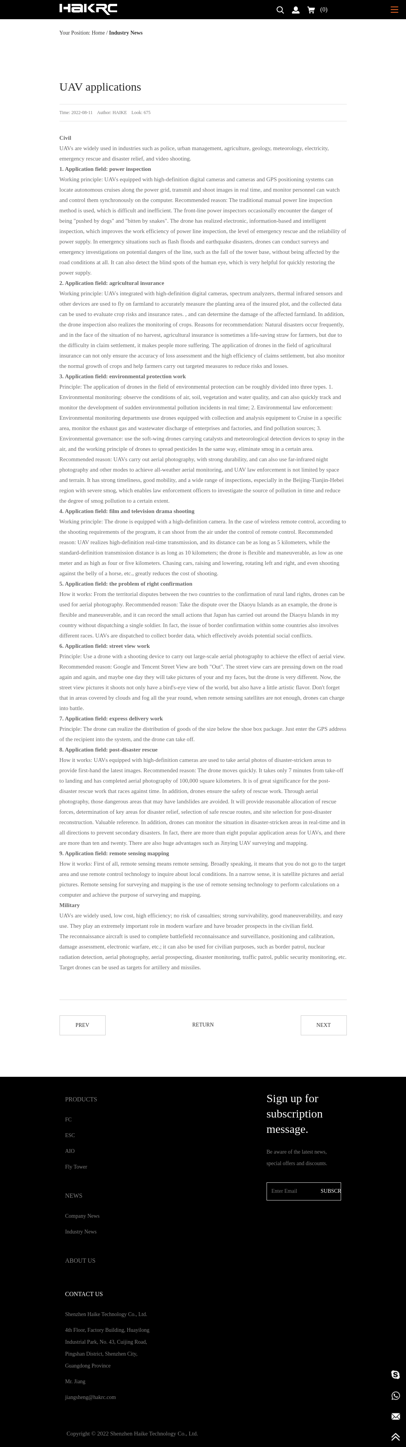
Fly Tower (76, 1167)
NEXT (324, 1025)
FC (68, 1120)
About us (80, 1260)
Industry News (80, 1232)
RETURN (203, 1025)
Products (81, 1099)
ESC (70, 1135)
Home (98, 33)
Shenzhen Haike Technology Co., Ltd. (106, 1314)
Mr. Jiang (75, 1381)
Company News (82, 1216)
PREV (82, 1025)
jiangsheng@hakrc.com (90, 1397)
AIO (70, 1151)
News (73, 1195)
